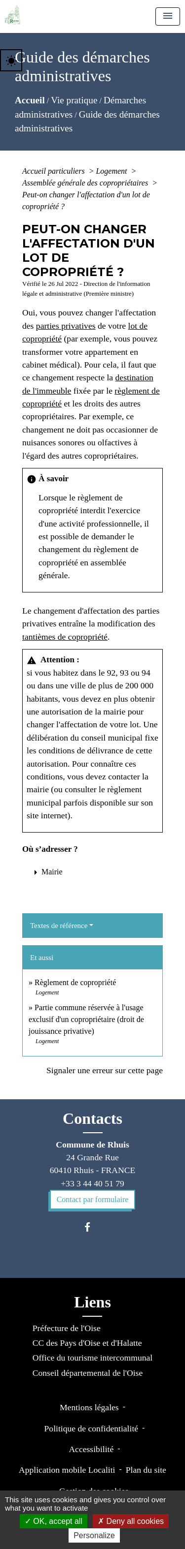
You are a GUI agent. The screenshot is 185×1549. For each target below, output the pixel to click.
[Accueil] (12, 15)
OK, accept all (53, 1521)
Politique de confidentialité (91, 1428)
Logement (112, 171)
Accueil (30, 100)
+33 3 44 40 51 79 (92, 1183)
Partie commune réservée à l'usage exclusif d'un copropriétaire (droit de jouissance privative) (86, 1019)
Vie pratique (74, 100)
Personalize (94, 1535)
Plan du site (146, 1470)
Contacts (92, 1118)
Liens (92, 1302)
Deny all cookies (131, 1521)
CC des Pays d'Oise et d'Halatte (87, 1343)
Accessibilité (91, 1449)
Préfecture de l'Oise (67, 1328)
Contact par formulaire (93, 1199)
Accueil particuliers (54, 171)
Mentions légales (89, 1407)
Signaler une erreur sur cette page (104, 1070)
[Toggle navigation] (167, 16)
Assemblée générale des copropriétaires (86, 183)
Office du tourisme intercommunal (92, 1358)
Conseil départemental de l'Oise (88, 1373)
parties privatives (66, 326)
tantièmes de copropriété (65, 637)
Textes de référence (58, 925)
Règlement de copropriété (75, 982)
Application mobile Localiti (67, 1470)
